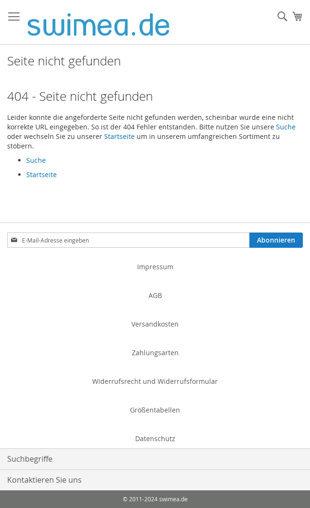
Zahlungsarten (155, 352)
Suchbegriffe (30, 459)
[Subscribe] (276, 240)
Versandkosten (155, 323)
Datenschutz (155, 438)
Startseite (119, 136)
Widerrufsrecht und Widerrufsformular (155, 381)
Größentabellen (155, 409)
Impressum (155, 266)
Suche (286, 126)
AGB (155, 295)
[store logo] (98, 22)
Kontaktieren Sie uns (44, 480)
